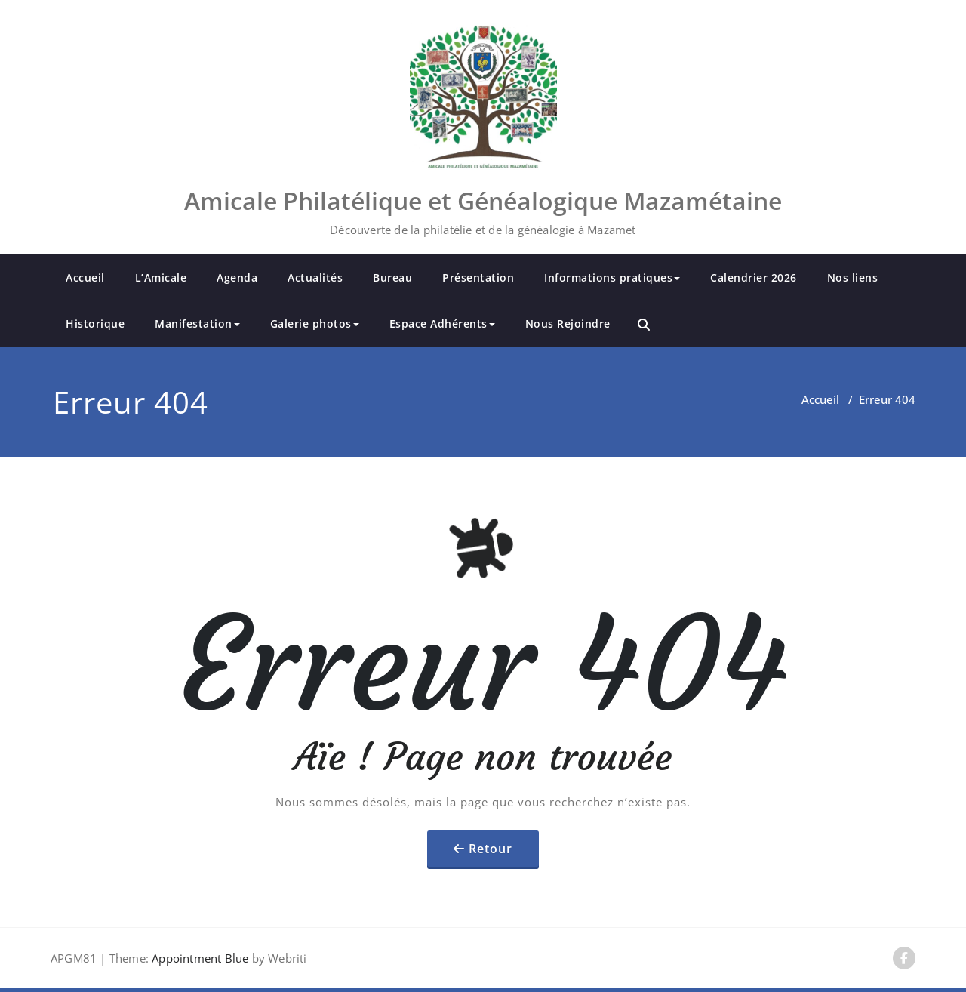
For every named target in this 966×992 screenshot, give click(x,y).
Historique (95, 323)
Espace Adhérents (442, 323)
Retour (490, 848)
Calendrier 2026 (753, 277)
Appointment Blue (198, 958)
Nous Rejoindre (568, 323)
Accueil (85, 277)
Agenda (237, 277)
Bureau (392, 277)
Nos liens (852, 277)
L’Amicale (161, 277)
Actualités (315, 277)
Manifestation (197, 323)
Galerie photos (314, 323)
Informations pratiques (612, 277)
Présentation (478, 277)
